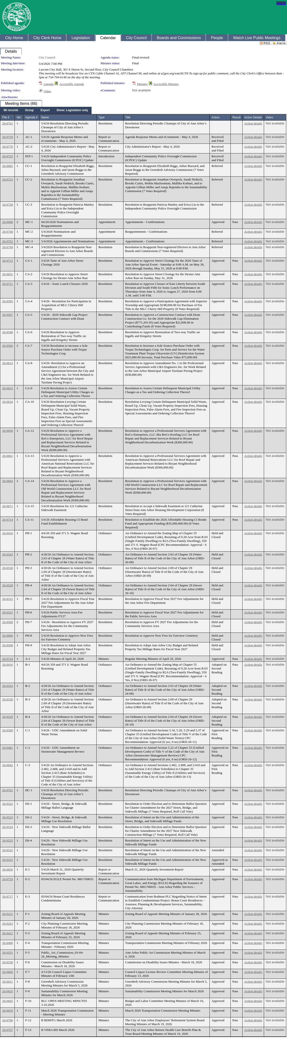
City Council (47, 57)
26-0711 (7, 284)
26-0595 (7, 301)
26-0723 (7, 179)
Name (45, 117)
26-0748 (7, 231)
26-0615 (7, 363)
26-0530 (7, 568)
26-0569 (7, 622)
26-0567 (7, 314)
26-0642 (7, 765)
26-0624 (7, 401)
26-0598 (7, 645)
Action (215, 117)
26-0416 (7, 533)
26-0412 (7, 933)
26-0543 (7, 554)
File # (5, 117)
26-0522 (7, 803)
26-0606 (7, 972)
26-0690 (7, 635)
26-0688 (7, 222)
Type (101, 117)
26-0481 (7, 747)
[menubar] (46, 110)
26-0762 (7, 241)
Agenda (48, 84)
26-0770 (7, 146)
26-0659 (7, 1010)
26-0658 (7, 430)
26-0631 (7, 274)
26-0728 (7, 204)
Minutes (142, 84)
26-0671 (7, 506)
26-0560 (7, 345)
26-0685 (7, 166)
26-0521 (7, 612)
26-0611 (7, 981)
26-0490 (7, 943)
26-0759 (7, 137)
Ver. (19, 117)
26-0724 (7, 659)
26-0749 (7, 247)
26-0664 (7, 481)
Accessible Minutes (166, 84)
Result (236, 117)
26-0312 (7, 599)
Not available (141, 90)
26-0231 (7, 914)
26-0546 (7, 332)
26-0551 (7, 952)
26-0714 (7, 519)
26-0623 (7, 388)
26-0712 (7, 260)
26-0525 (7, 840)
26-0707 (7, 1030)
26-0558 (7, 962)
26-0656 (7, 869)
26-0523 (7, 817)
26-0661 (7, 456)
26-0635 (7, 991)
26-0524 (7, 827)
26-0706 (7, 1020)
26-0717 (7, 896)
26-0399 (7, 730)
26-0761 (7, 123)
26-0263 (7, 923)
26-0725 (7, 156)
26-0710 (7, 879)
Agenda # (31, 117)
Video (47, 91)
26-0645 (7, 1001)
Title (127, 117)
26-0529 (7, 585)
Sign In (281, 3)
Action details (253, 123)
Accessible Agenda (71, 84)
